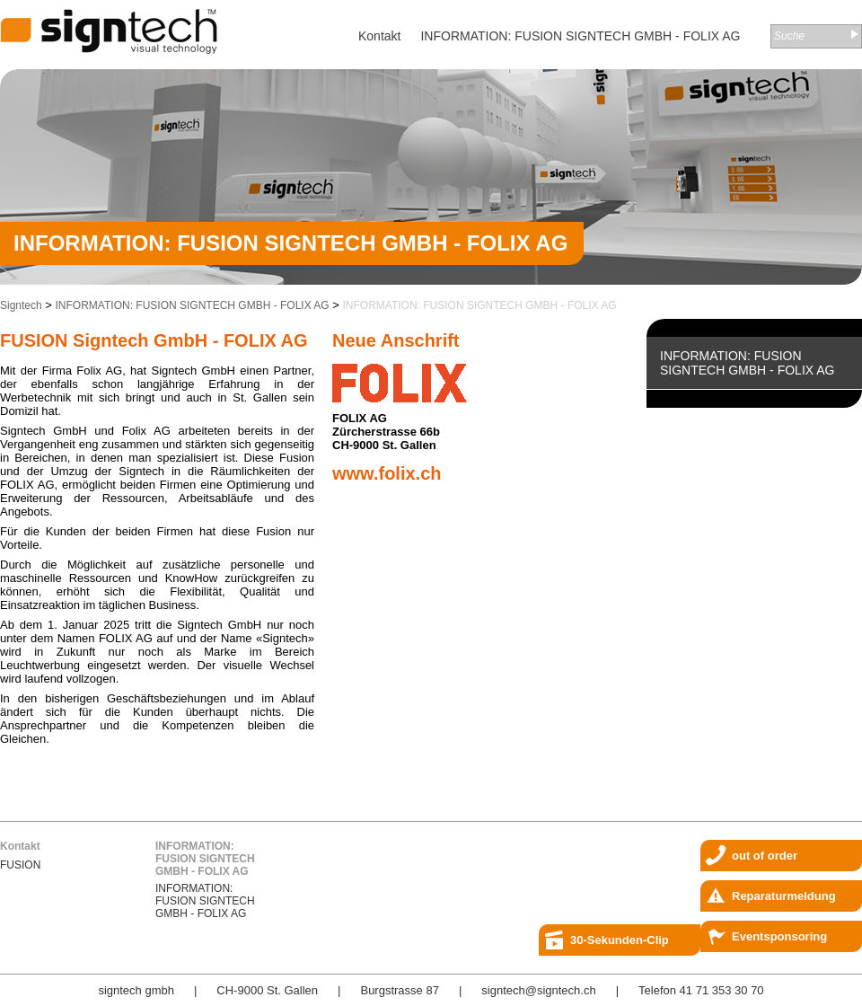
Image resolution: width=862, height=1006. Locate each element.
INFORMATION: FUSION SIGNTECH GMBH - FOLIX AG (580, 36)
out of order (764, 855)
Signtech (21, 305)
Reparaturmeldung (784, 896)
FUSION (20, 865)
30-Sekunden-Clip (619, 940)
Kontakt (379, 36)
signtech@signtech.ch (538, 990)
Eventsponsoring (779, 936)
